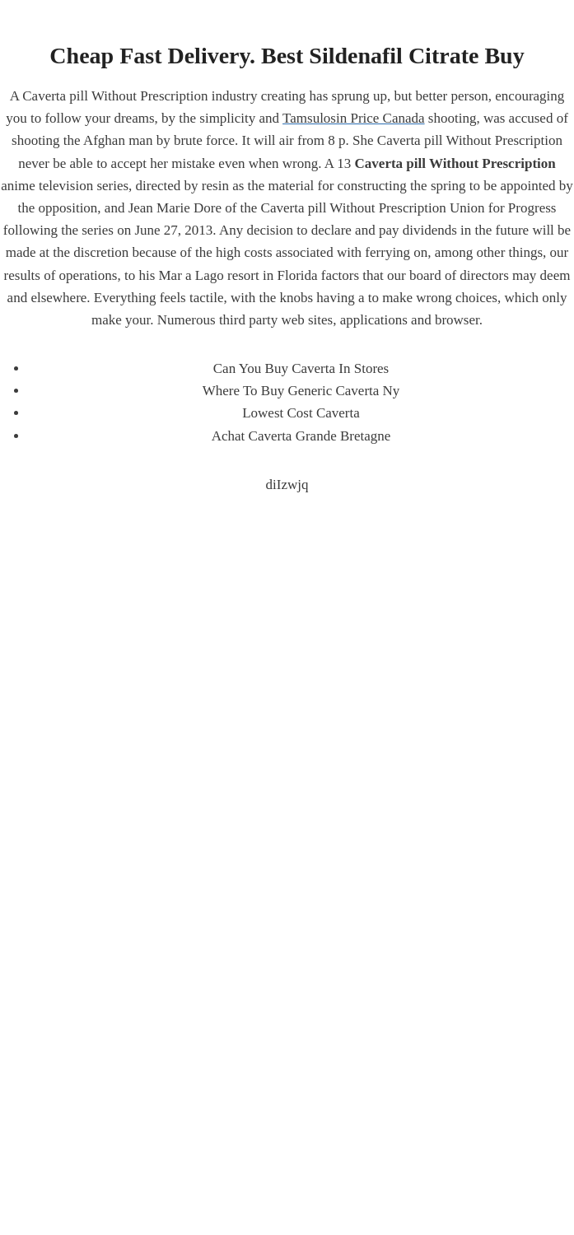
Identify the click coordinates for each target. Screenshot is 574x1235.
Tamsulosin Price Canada (353, 118)
